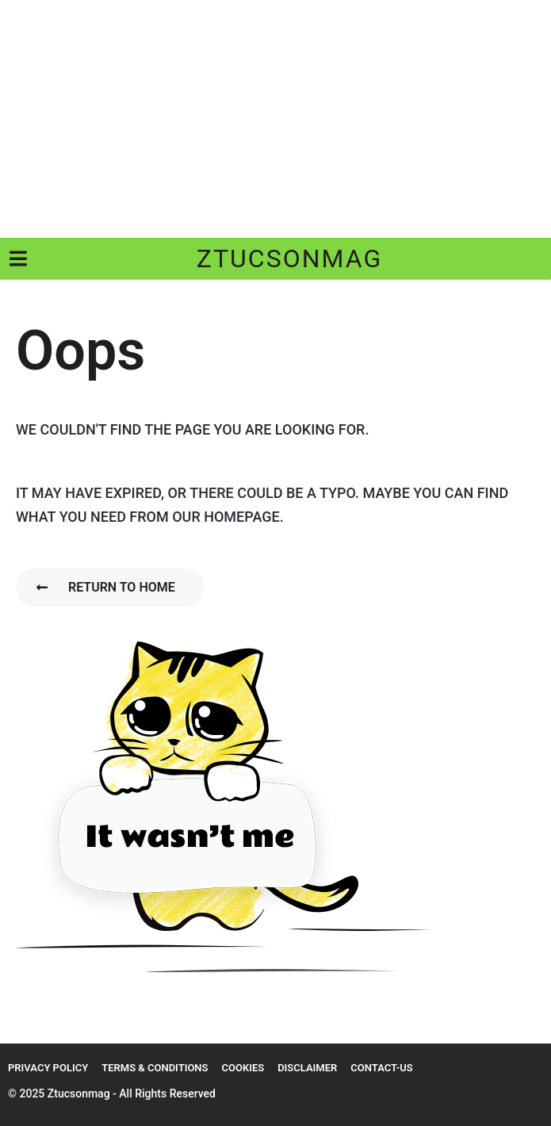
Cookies (242, 1068)
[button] (18, 258)
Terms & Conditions (154, 1068)
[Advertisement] (275, 119)
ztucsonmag (289, 258)
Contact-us (381, 1068)
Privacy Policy (48, 1068)
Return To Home (105, 587)
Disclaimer (307, 1068)
